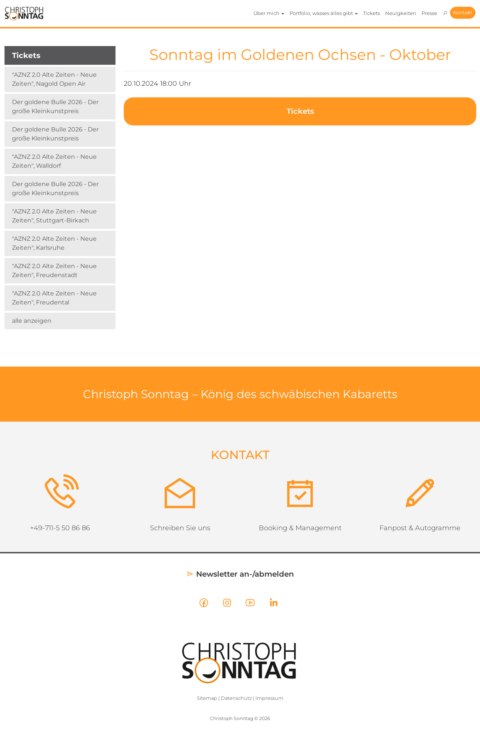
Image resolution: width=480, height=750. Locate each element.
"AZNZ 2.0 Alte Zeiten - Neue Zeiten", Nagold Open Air (54, 79)
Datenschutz (236, 698)
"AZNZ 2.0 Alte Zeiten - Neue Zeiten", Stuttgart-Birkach (54, 216)
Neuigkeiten (400, 13)
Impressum (269, 698)
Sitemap (207, 698)
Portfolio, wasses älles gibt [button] (324, 13)
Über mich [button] (269, 13)
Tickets (371, 13)
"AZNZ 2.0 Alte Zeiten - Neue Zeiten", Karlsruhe (54, 243)
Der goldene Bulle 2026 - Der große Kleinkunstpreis (55, 106)
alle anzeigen (31, 320)
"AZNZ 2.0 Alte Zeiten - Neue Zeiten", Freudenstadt (54, 270)
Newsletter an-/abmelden (240, 574)
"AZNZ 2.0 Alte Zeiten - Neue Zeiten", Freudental (54, 298)
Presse (429, 13)
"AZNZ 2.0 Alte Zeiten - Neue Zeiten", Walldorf (54, 161)
